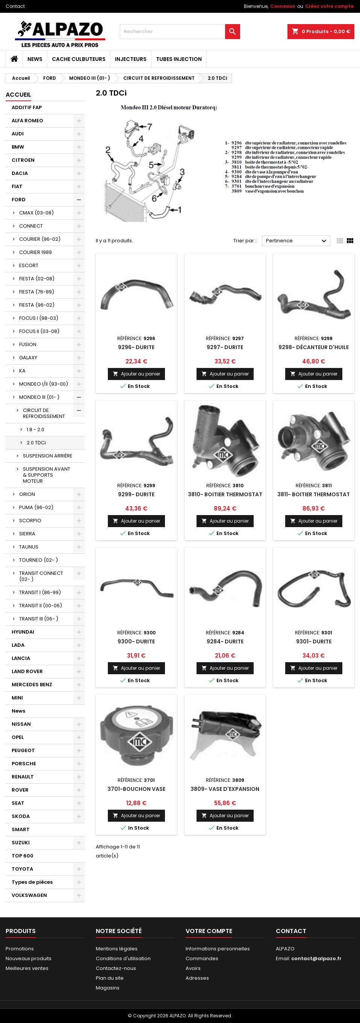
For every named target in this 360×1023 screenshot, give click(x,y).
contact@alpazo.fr (316, 958)
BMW (18, 146)
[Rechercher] (180, 31)
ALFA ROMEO (27, 120)
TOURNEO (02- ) (38, 560)
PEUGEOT (23, 750)
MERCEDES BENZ (32, 684)
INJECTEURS (131, 59)
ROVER (20, 789)
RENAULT (23, 776)
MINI (17, 697)
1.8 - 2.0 (35, 429)
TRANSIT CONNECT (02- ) (41, 576)
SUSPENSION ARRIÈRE (48, 455)
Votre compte (209, 931)
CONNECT (31, 226)
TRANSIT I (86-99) (40, 592)
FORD (19, 199)
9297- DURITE (225, 347)
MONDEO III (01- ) (39, 397)
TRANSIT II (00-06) (40, 605)
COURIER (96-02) (40, 239)
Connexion (282, 6)
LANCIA (21, 658)
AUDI (18, 133)
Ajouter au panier (136, 374)
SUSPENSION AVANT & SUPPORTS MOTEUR (46, 475)
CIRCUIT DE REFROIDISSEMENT (44, 413)
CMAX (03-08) (36, 212)
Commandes (202, 958)
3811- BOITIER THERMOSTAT (313, 494)
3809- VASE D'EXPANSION (225, 789)
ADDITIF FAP (27, 107)
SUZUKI (21, 842)
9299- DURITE (136, 494)
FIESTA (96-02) (36, 305)
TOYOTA (22, 869)
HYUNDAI (23, 631)
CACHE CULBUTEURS (79, 59)
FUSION (27, 344)
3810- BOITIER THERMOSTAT (225, 494)
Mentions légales (117, 948)
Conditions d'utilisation (123, 958)
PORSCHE (24, 763)
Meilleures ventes (27, 968)
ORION (27, 494)
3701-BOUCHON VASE (136, 789)
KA (22, 370)
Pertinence (297, 241)
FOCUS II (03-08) (39, 331)
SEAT (18, 803)
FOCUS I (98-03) (38, 318)
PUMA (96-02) (36, 507)
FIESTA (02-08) (36, 278)
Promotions (20, 948)
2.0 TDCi (36, 442)
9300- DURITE (136, 641)
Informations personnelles (218, 948)
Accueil (18, 94)
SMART (21, 829)
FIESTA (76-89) (36, 291)
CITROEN (23, 160)
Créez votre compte (329, 6)
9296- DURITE (136, 347)
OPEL (18, 737)
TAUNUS (28, 546)
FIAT (17, 186)
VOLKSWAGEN (29, 895)
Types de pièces (32, 882)
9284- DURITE (225, 641)
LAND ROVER (27, 671)
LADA (18, 645)
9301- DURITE (313, 641)
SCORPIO (30, 520)
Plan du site (110, 978)
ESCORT (28, 265)
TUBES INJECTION (179, 59)
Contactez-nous (116, 968)
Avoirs (193, 968)
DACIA (20, 173)
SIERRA (27, 533)
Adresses (197, 978)
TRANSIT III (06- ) (38, 618)
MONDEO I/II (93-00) (43, 384)
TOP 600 (22, 855)
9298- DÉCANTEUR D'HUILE (313, 347)
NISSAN (21, 724)
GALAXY (28, 357)
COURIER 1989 (35, 252)
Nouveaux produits (28, 958)
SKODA (21, 816)
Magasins (107, 987)
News (34, 59)
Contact (15, 6)
